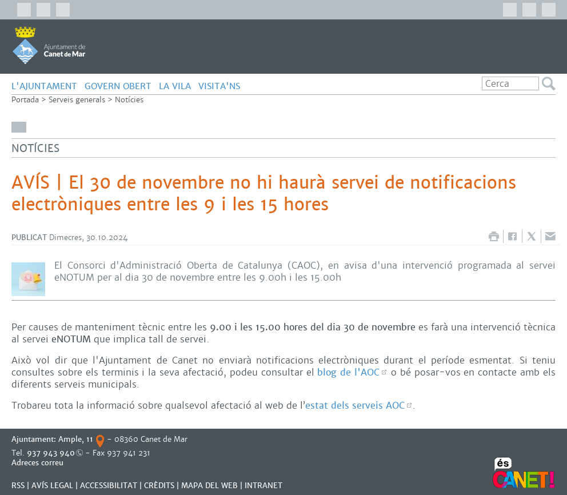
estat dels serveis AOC (355, 406)
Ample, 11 (75, 439)
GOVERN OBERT (118, 86)
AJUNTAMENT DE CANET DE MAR (48, 45)
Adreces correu (38, 463)
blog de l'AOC (348, 372)
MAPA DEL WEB (209, 485)
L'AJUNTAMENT (44, 86)
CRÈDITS (159, 485)
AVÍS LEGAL (52, 485)
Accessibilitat (108, 485)
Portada (25, 100)
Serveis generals (77, 100)
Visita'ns (219, 86)
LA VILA (175, 86)
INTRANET (263, 485)
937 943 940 (51, 453)
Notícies (129, 100)
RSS (18, 485)
